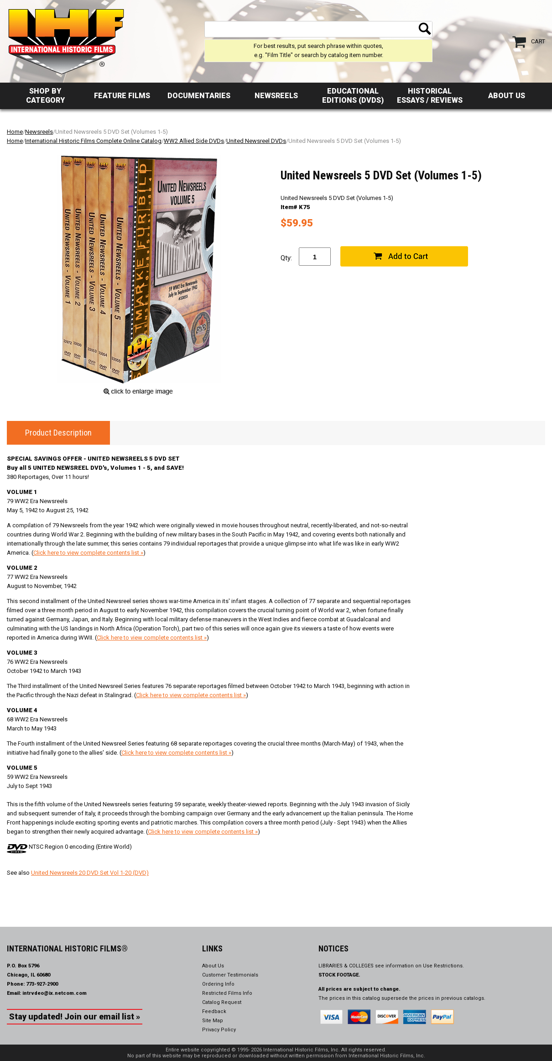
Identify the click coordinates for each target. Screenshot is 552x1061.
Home (15, 131)
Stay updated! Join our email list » (74, 1016)
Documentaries (198, 95)
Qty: (286, 258)
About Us (506, 95)
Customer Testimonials (230, 975)
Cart (538, 41)
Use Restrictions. (443, 966)
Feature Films (122, 95)
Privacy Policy (219, 1030)
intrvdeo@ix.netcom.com (54, 993)
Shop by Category (45, 96)
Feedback (214, 1011)
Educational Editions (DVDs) (353, 96)
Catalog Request (221, 1002)
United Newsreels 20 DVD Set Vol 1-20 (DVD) (90, 872)
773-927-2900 (42, 984)
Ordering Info (218, 984)
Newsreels (276, 95)
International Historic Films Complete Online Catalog (93, 140)
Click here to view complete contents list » (88, 552)
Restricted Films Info (227, 993)
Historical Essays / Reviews (430, 96)
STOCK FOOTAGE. (339, 975)
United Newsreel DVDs (256, 140)
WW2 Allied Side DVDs (194, 140)
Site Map (212, 1021)
